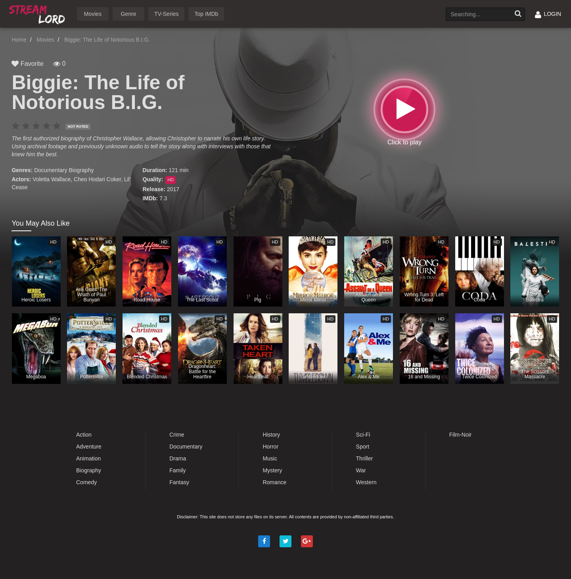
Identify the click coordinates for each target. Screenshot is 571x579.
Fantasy (179, 482)
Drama (177, 458)
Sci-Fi (363, 434)
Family (177, 470)
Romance (274, 482)
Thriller (364, 458)
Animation (88, 458)
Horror (270, 446)
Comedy (86, 482)
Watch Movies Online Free (38, 13)
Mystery (272, 470)
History (271, 434)
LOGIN (548, 14)
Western (366, 482)
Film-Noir (460, 434)
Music (270, 458)
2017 (173, 189)
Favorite (27, 63)
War (361, 470)
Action (84, 434)
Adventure (89, 446)
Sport (362, 446)
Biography (81, 170)
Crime (176, 434)
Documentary (50, 170)
